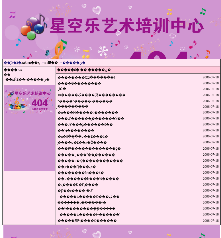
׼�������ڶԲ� (62, 89)
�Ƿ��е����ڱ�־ (75, 191)
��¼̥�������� (76, 131)
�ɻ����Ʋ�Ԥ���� (78, 185)
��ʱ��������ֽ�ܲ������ (86, 209)
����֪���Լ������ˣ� (82, 203)
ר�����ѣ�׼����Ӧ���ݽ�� (89, 197)
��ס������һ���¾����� (88, 179)
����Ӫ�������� (79, 84)
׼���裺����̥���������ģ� (89, 148)
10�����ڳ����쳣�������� (92, 95)
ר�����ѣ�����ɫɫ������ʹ (89, 215)
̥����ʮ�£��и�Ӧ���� (82, 143)
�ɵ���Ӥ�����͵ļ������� (88, 113)
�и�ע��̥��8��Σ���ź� (83, 137)
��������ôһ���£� (81, 173)
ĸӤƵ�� (51, 63)
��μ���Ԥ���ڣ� (77, 167)
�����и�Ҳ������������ (90, 161)
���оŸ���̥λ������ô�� (85, 125)
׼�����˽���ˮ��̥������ (86, 155)
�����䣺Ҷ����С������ (87, 221)
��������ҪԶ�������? (86, 78)
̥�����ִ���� (73, 107)
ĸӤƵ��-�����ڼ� (31, 80)
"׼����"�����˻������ (85, 101)
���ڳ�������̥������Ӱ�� (91, 119)
